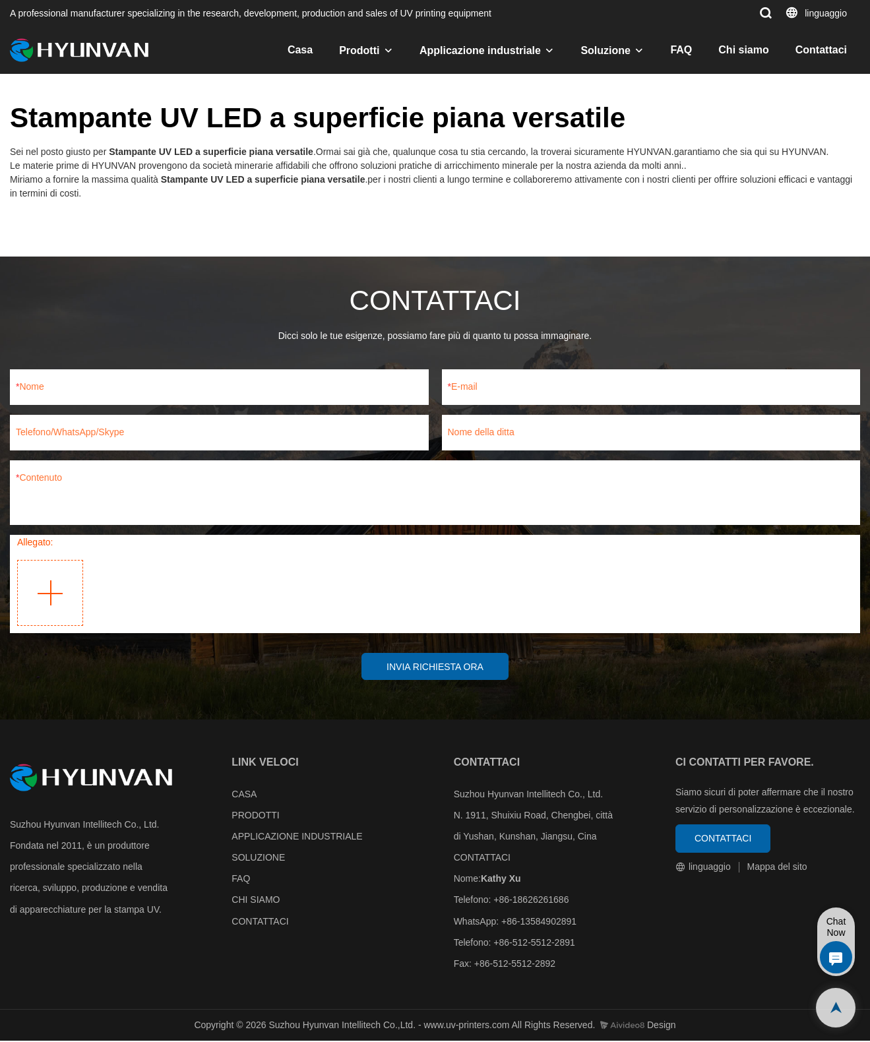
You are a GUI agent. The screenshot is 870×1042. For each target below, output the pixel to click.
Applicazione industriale (480, 50)
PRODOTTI (255, 816)
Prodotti (359, 50)
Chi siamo (743, 49)
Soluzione (605, 50)
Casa (300, 49)
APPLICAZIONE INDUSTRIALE (297, 837)
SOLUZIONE (258, 858)
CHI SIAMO (256, 901)
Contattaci (821, 49)
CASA (244, 794)
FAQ (681, 49)
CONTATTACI (260, 922)
